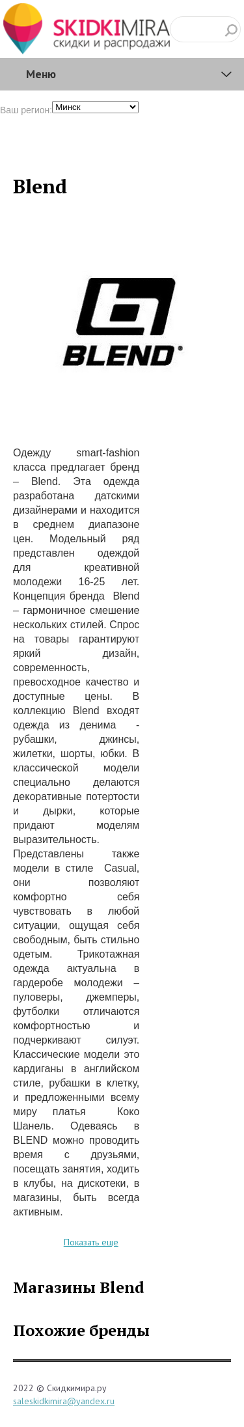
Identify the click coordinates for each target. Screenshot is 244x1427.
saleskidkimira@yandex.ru (64, 1401)
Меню (41, 73)
